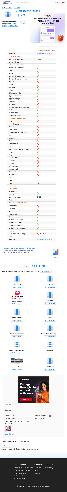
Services (8, 8)
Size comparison (19, 478)
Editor (37, 418)
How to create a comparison (23, 468)
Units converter (19, 476)
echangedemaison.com (44, 53)
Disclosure (38, 468)
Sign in (57, 2)
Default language (41, 415)
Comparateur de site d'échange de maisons (19, 248)
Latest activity (48, 468)
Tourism (17, 8)
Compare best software (22, 470)
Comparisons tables (20, 473)
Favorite (17, 15)
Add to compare (46, 271)
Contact (37, 473)
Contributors (9, 424)
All (3, 8)
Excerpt (8, 405)
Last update (9, 421)
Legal (36, 470)
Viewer (7, 418)
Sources (8, 410)
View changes (9, 434)
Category (8, 415)
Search (51, 2)
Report (26, 266)
